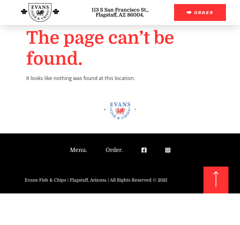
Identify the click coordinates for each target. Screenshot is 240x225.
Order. (114, 150)
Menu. (78, 150)
